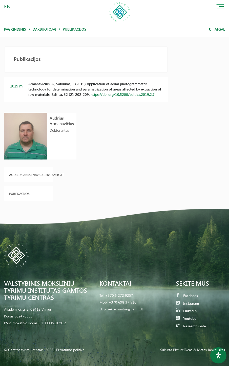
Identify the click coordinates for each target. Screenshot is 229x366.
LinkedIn (186, 310)
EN (7, 6)
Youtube (186, 318)
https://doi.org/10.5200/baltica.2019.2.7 (123, 94)
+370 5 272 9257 (119, 295)
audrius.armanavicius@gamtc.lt (28, 174)
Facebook (187, 295)
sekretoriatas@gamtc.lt (125, 309)
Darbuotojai (44, 29)
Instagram (187, 303)
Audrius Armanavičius (62, 120)
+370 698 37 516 (122, 302)
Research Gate (191, 326)
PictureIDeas (182, 349)
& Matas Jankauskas (209, 349)
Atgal (217, 29)
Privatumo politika (70, 349)
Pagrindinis (15, 29)
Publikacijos (19, 193)
